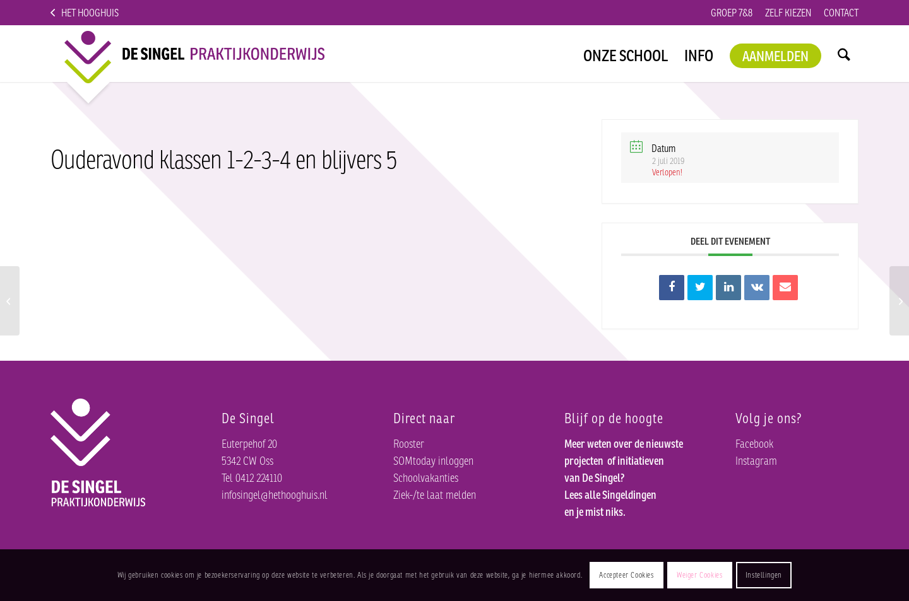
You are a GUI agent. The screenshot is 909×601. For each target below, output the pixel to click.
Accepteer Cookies (647, 575)
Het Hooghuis (98, 12)
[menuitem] (696, 12)
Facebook (757, 441)
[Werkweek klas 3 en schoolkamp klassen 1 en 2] (10, 301)
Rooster (411, 441)
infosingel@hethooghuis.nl (283, 492)
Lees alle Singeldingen (616, 509)
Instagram (758, 458)
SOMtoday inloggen (439, 458)
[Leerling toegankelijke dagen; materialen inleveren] (899, 301)
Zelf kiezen (767, 12)
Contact (835, 12)
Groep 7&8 (696, 12)
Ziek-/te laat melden (439, 492)
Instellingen (799, 575)
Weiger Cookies (729, 575)
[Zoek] (843, 53)
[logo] (184, 53)
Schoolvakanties (430, 475)
